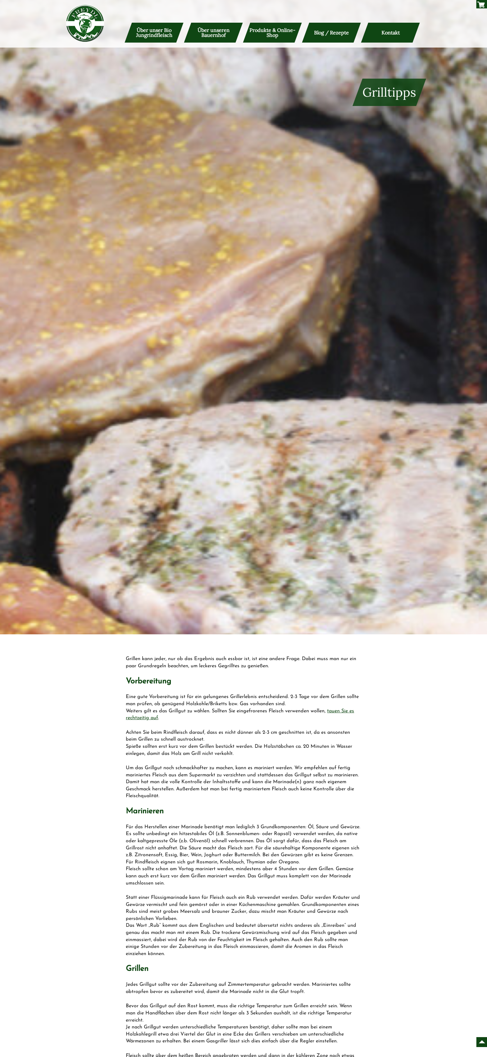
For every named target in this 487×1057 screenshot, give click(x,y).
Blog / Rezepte (331, 33)
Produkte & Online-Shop (272, 32)
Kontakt (390, 33)
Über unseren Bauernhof (213, 32)
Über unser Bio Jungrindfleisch (154, 32)
